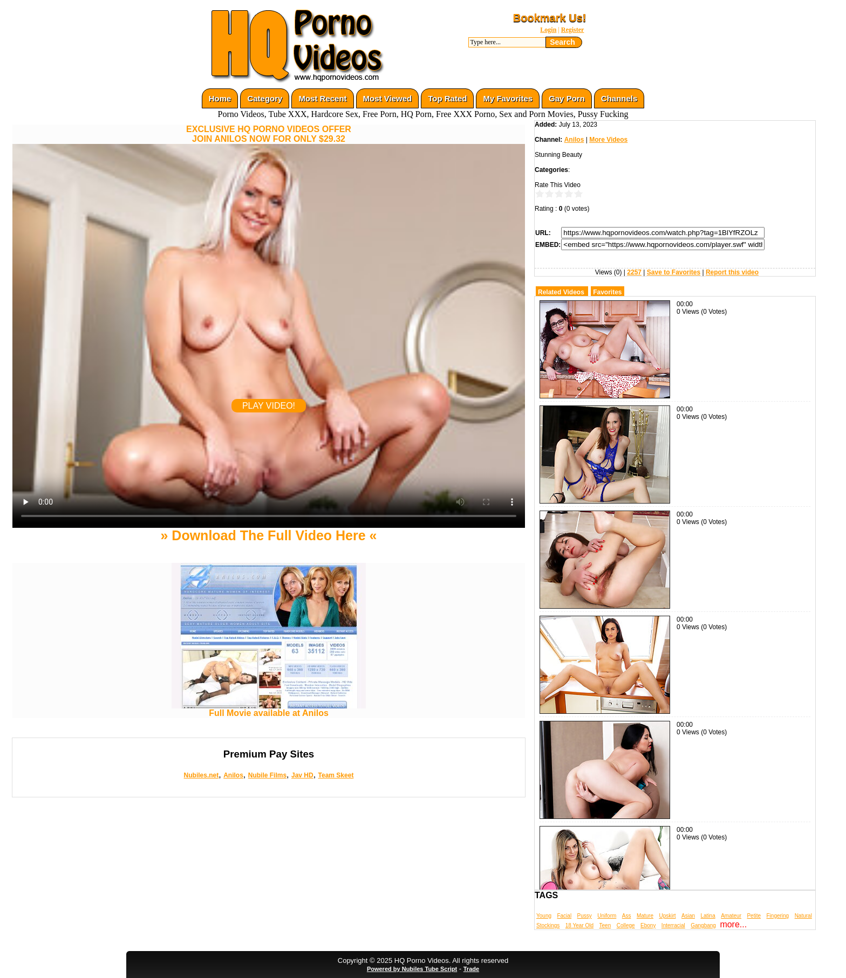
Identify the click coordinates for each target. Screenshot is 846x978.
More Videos (608, 139)
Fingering (777, 916)
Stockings (548, 925)
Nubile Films (267, 775)
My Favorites (508, 98)
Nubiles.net (201, 775)
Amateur (731, 916)
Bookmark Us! (549, 18)
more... (733, 924)
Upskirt (667, 916)
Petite (754, 916)
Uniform (606, 916)
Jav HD (302, 775)
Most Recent (322, 98)
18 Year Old (579, 925)
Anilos (233, 775)
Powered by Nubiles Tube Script (412, 969)
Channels (619, 98)
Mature (645, 916)
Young (543, 916)
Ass (626, 916)
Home (220, 98)
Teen (605, 925)
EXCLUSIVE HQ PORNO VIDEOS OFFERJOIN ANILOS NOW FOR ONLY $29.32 (268, 134)
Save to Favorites (673, 272)
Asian (688, 916)
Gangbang (703, 925)
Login (548, 29)
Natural (803, 916)
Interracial (673, 925)
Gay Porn (567, 98)
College (626, 925)
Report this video (732, 272)
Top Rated (447, 98)
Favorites (607, 292)
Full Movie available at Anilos (269, 709)
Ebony (648, 925)
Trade (471, 969)
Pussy (584, 916)
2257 (634, 272)
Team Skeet (336, 775)
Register (572, 29)
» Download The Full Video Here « (268, 535)
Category (264, 98)
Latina (708, 916)
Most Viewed (387, 98)
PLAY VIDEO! (268, 405)
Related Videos (561, 292)
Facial (564, 916)
